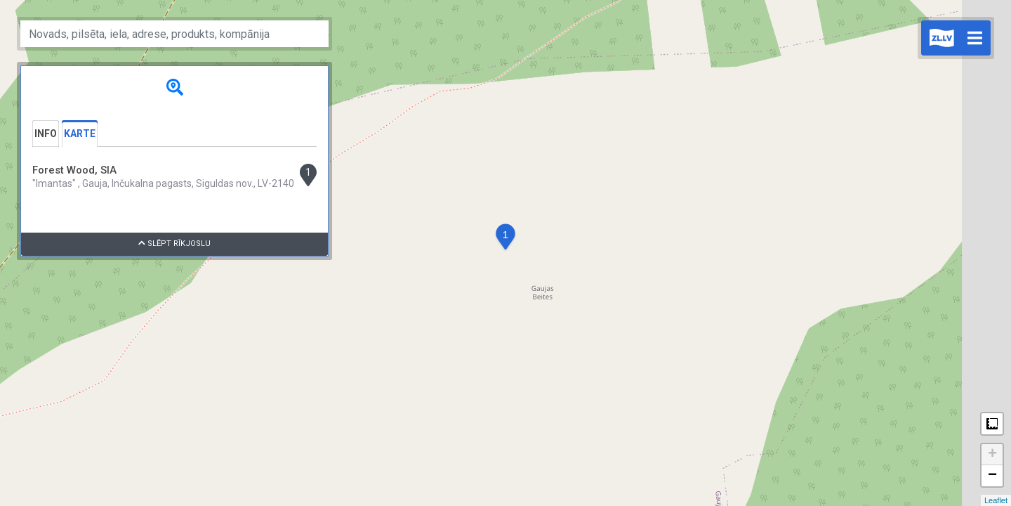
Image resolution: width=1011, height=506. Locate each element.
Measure (992, 423)
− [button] (992, 475)
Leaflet (995, 500)
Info (45, 133)
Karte (80, 133)
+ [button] (992, 454)
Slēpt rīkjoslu (174, 243)
